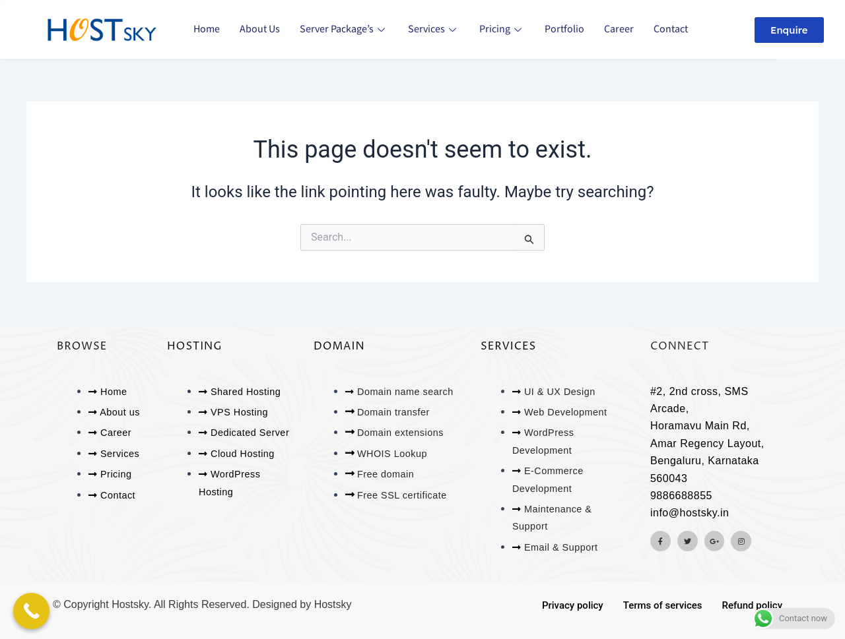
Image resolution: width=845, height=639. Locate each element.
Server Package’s (344, 29)
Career (619, 29)
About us (260, 29)
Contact (671, 29)
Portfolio (564, 29)
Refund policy (752, 605)
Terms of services (662, 605)
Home (206, 29)
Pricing (502, 29)
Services (433, 29)
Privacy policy (572, 605)
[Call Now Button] (31, 611)
